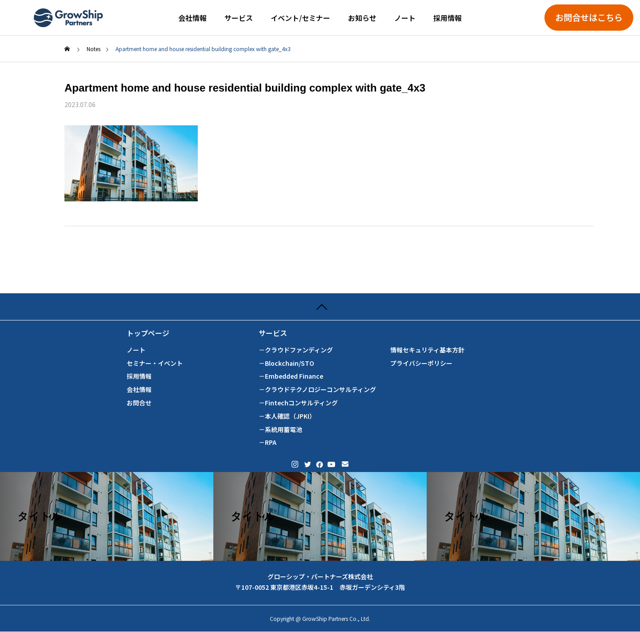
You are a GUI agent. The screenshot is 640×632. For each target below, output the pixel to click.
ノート (405, 17)
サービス (238, 17)
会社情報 (192, 17)
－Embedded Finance (291, 376)
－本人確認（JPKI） (287, 416)
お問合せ (139, 403)
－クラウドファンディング (296, 350)
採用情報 (447, 17)
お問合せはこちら (589, 17)
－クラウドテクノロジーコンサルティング (317, 389)
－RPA (267, 442)
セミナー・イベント (155, 363)
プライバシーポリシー (421, 363)
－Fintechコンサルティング (298, 403)
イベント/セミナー (300, 17)
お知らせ (362, 17)
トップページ (148, 333)
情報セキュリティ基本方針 (427, 350)
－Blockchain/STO (286, 363)
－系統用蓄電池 (280, 429)
